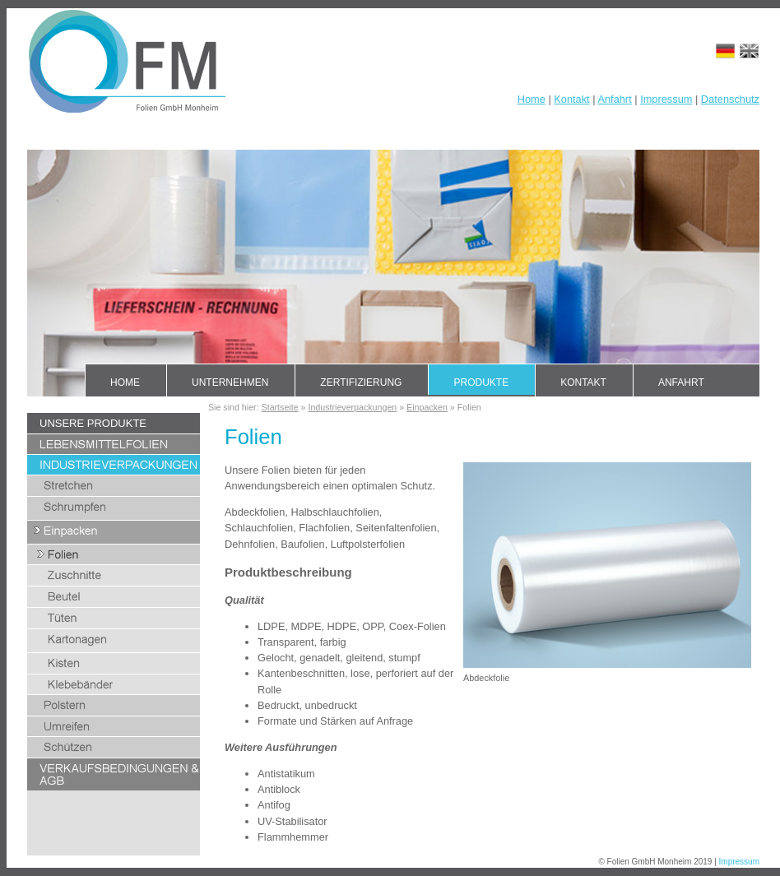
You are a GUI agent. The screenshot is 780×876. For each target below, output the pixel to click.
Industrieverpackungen (352, 407)
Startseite (280, 407)
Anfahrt (614, 99)
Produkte (480, 382)
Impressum (666, 99)
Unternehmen (230, 382)
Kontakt (571, 99)
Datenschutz (730, 99)
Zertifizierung (361, 382)
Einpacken (427, 407)
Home (532, 99)
